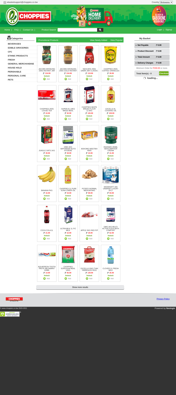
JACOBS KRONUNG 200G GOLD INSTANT (68, 70)
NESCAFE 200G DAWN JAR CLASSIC (89, 70)
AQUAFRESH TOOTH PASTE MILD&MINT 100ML (47, 268)
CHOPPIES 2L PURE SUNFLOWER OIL (68, 189)
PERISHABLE (14, 72)
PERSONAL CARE (17, 76)
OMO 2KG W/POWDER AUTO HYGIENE (68, 148)
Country (155, 2)
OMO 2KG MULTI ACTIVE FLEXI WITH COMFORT (110, 228)
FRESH (11, 60)
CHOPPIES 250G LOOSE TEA (47, 110)
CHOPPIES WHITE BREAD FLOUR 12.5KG (89, 109)
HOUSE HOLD (15, 68)
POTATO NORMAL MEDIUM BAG (89, 189)
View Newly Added (98, 40)
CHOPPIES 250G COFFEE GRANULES (110, 70)
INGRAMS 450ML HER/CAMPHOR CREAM (111, 148)
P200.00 (156, 68)
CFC (10, 52)
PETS (10, 80)
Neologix (170, 308)
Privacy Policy (163, 299)
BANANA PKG (46, 190)
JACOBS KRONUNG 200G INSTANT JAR (47, 70)
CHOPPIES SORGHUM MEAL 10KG (68, 268)
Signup (169, 29)
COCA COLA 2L (46, 230)
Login (159, 29)
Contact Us (28, 30)
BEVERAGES (14, 44)
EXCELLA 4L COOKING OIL (110, 110)
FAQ (16, 30)
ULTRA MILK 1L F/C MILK (68, 229)
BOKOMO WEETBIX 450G (89, 149)
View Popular (116, 40)
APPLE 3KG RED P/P (89, 230)
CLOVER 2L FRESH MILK (111, 269)
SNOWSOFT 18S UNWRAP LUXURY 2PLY (110, 188)
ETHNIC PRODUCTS (18, 56)
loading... (152, 78)
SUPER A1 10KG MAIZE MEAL (68, 110)
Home (7, 30)
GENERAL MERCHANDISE (21, 64)
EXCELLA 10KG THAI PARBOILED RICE (89, 269)
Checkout (163, 73)
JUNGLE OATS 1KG (47, 150)
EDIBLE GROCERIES (18, 48)
